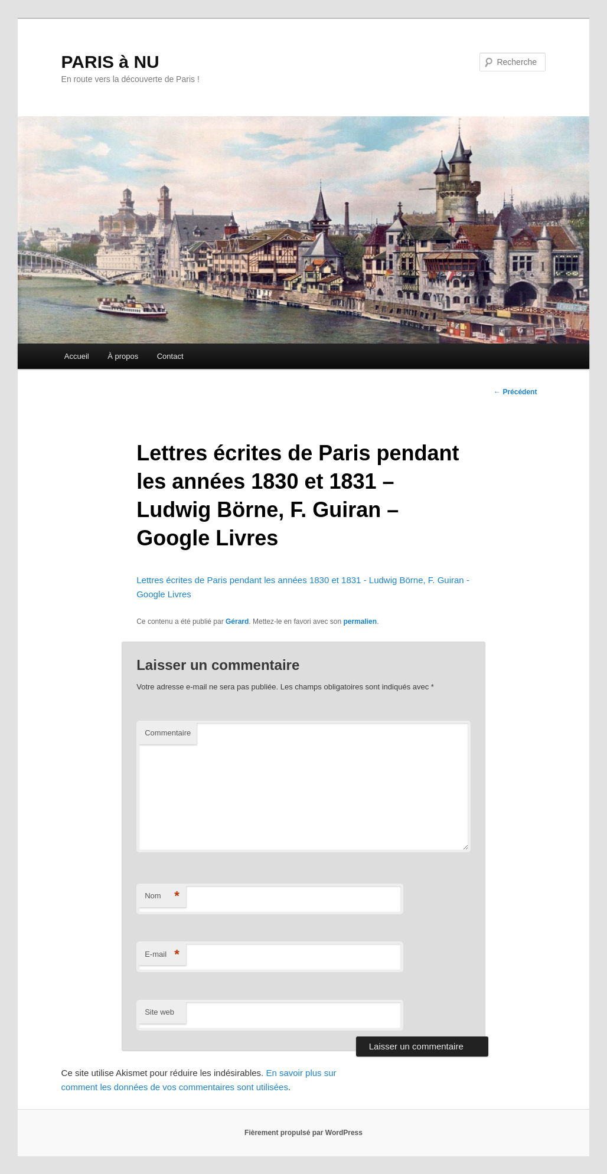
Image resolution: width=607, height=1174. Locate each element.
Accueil (76, 356)
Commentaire (168, 732)
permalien (360, 621)
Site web (159, 1012)
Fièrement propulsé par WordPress (303, 1133)
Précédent (515, 392)
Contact (170, 356)
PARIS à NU (110, 61)
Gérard (237, 621)
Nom (162, 896)
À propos (122, 356)
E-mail (162, 954)
